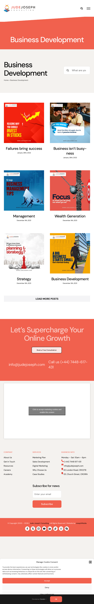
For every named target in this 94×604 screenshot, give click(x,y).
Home (6, 80)
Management (24, 216)
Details (43, 599)
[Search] (68, 70)
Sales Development (41, 461)
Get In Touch (9, 461)
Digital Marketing (40, 466)
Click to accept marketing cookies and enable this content (47, 410)
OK (56, 599)
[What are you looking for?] (77, 70)
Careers (7, 470)
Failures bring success (24, 148)
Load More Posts (47, 298)
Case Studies (38, 474)
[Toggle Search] (82, 8)
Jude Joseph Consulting (39, 523)
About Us (8, 457)
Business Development (70, 279)
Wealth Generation (70, 216)
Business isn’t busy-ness (70, 151)
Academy (8, 474)
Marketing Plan (39, 457)
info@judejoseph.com (26, 364)
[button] (90, 562)
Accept (47, 581)
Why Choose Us (40, 470)
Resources (8, 466)
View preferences (47, 594)
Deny (47, 587)
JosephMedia (81, 523)
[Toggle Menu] (88, 8)
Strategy (24, 279)
